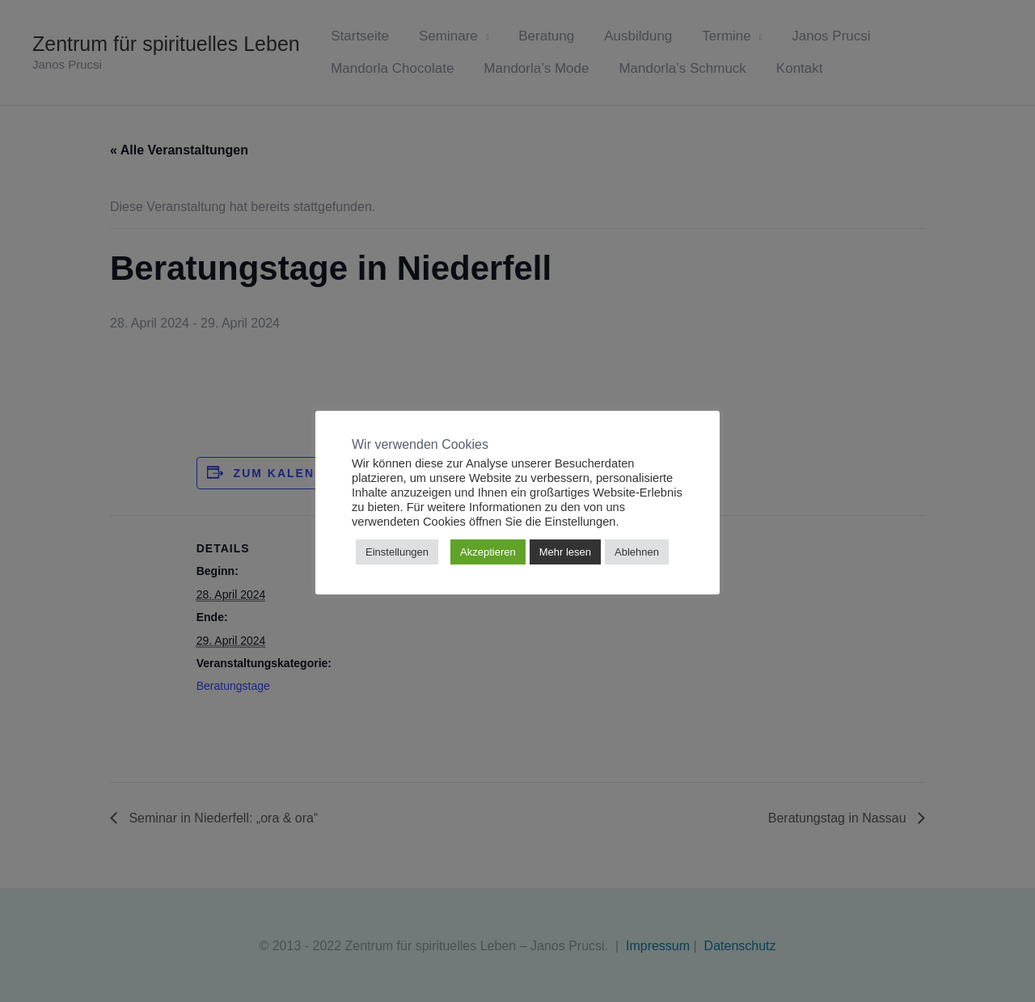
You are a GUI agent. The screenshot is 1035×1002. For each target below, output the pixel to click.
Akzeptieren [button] (488, 552)
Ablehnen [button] (637, 552)
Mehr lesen (565, 552)
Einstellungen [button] (397, 552)
